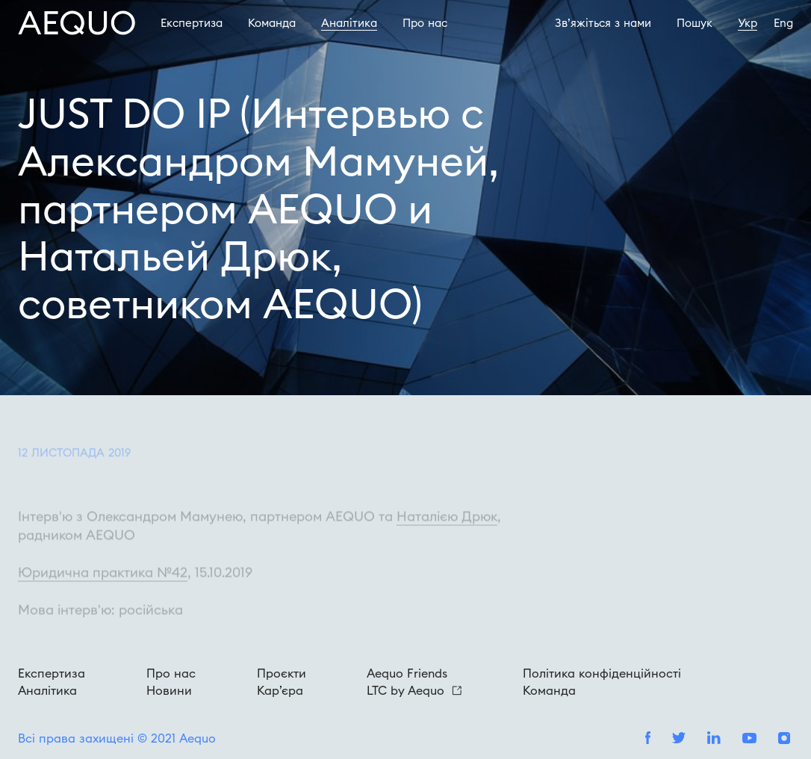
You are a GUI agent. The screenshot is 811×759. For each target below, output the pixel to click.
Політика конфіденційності (602, 673)
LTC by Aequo (414, 690)
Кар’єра (280, 690)
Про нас (171, 673)
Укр (747, 23)
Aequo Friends (407, 673)
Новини (169, 690)
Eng (783, 23)
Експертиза (192, 23)
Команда (272, 23)
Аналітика (349, 23)
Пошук (694, 23)
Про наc (425, 23)
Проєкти (281, 673)
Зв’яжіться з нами (603, 23)
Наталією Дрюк (447, 529)
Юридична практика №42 (102, 585)
